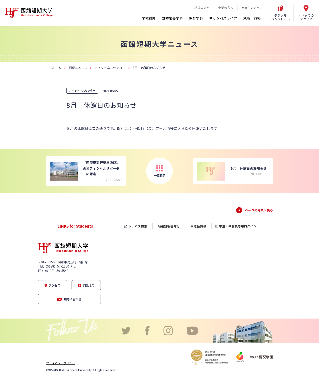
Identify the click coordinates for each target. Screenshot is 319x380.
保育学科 (196, 18)
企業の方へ (225, 8)
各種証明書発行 (169, 226)
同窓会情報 (198, 226)
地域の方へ (202, 8)
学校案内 (149, 18)
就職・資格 (252, 18)
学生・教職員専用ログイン (237, 226)
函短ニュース (78, 67)
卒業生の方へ (251, 8)
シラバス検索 (137, 226)
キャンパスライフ (223, 18)
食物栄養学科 (172, 18)
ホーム (56, 67)
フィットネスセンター (109, 67)
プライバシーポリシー (60, 363)
